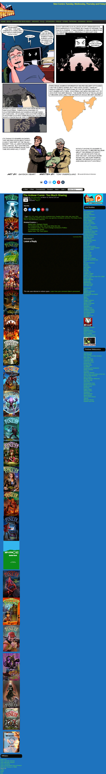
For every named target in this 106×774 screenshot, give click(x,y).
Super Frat (3, 759)
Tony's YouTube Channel (7, 761)
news (73, 216)
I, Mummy (86, 266)
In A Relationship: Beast (36, 229)
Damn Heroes (88, 238)
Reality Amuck (88, 386)
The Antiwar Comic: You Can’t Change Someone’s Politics (47, 228)
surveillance (60, 218)
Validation (86, 317)
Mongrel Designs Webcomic (92, 378)
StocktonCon (87, 305)
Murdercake (87, 281)
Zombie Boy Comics (89, 336)
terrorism (67, 218)
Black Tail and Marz (89, 219)
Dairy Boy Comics (89, 237)
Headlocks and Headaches (91, 368)
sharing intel (31, 218)
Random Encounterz (89, 384)
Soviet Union (44, 218)
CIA (33, 216)
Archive (35, 21)
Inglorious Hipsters (89, 372)
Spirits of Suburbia (89, 303)
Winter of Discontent (89, 332)
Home (3, 21)
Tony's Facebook (5, 764)
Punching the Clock (89, 383)
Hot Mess (86, 371)
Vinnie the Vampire (89, 327)
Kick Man (86, 270)
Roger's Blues (88, 389)
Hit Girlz (86, 264)
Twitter (2, 770)
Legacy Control (88, 275)
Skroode (86, 299)
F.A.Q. (42, 21)
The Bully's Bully (88, 359)
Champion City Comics (90, 226)
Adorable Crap (88, 353)
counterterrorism (50, 216)
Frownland (87, 251)
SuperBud (86, 306)
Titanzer (86, 398)
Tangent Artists (88, 308)
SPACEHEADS (88, 394)
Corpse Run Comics (89, 232)
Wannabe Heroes (89, 400)
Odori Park (87, 381)
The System (87, 314)
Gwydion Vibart (60, 216)
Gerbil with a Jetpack (90, 258)
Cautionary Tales (88, 360)
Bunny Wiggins (88, 220)
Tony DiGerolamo (35, 197)
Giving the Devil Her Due (91, 260)
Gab (1, 773)
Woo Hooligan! (88, 333)
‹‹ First (25, 189)
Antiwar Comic (36, 199)
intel (70, 216)
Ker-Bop (86, 269)
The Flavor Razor (89, 249)
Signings (81, 21)
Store (65, 21)
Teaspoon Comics (89, 309)
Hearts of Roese (88, 369)
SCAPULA (87, 296)
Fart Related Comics (89, 246)
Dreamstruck (87, 363)
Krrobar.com (87, 272)
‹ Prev (32, 189)
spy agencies (53, 218)
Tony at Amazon (17, 765)
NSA (77, 216)
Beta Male (86, 216)
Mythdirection (87, 282)
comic (36, 216)
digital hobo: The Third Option (38, 231)
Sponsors (50, 21)
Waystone (86, 329)
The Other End (88, 285)
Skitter (85, 297)
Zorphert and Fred (89, 401)
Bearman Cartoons (89, 214)
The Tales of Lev (88, 315)
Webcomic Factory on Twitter (8, 767)
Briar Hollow (87, 357)
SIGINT (38, 218)
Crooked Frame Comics (90, 234)
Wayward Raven (88, 330)
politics (26, 218)
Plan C (86, 289)
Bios (8, 21)
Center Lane (87, 225)
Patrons (73, 21)
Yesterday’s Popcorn (89, 335)
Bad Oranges (87, 213)
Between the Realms (90, 217)
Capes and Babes (89, 222)
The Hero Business (89, 263)
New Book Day (88, 380)
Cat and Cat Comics (89, 223)
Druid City (86, 245)
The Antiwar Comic (76, 218)
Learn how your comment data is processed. (65, 291)
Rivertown (86, 388)
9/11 (29, 216)
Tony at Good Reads (6, 765)
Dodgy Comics (88, 242)
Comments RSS (77, 236)
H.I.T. (85, 261)
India (66, 216)
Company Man (88, 229)
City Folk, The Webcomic (91, 228)
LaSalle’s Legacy (88, 273)
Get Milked (87, 366)
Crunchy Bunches (89, 235)
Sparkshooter (87, 302)
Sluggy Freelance (89, 300)
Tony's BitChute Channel (7, 762)
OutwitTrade (87, 288)
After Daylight (87, 354)
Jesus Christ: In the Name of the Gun (94, 374)
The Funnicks (87, 252)
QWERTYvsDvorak (89, 291)
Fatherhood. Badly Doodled (91, 248)
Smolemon (87, 392)
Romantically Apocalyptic (91, 294)
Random (50, 189)
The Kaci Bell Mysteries (90, 375)
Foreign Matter (88, 365)
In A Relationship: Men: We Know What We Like (44, 226)
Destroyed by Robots (90, 240)
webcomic (42, 219)
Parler (2, 771)
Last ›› (63, 189)
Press (58, 21)
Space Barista (88, 395)
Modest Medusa (88, 279)
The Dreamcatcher (89, 312)
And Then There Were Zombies (93, 356)
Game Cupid (87, 254)
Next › (57, 189)
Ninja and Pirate (88, 284)
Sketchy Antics (88, 391)
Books (89, 21)
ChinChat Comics (89, 362)
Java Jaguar (87, 267)
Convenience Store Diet (90, 231)
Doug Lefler (87, 243)
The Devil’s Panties (89, 311)
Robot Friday (87, 292)
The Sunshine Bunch (90, 397)
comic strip (42, 216)
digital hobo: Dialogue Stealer (38, 224)
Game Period (87, 257)
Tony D (38, 200)
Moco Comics (88, 377)
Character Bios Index (21, 21)
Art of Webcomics (89, 211)
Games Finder (88, 255)
